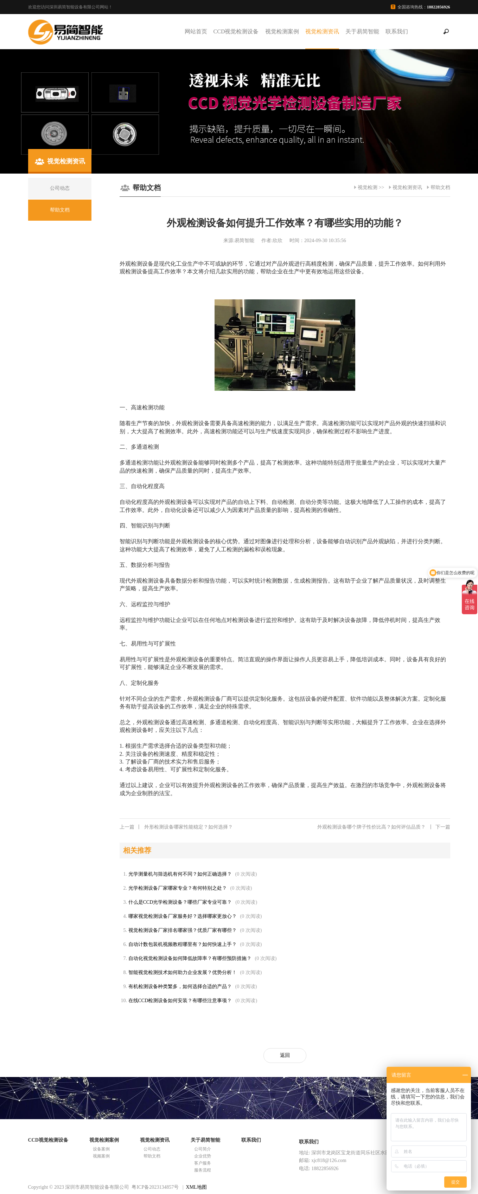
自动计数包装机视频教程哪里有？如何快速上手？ (182, 944)
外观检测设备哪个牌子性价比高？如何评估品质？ (383, 827)
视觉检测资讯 (322, 31)
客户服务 (202, 1163)
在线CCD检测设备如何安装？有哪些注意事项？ (180, 1000)
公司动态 (152, 1149)
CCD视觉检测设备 (236, 31)
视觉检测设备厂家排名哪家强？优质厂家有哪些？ (182, 930)
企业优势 (202, 1156)
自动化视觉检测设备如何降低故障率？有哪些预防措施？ (189, 958)
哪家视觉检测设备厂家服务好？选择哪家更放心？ (182, 916)
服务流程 (202, 1170)
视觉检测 (367, 187)
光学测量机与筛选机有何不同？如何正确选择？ (180, 874)
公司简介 (202, 1149)
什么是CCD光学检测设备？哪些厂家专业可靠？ (180, 902)
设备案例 (101, 1149)
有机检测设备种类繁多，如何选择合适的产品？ (180, 986)
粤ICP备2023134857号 (155, 1187)
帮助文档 (440, 187)
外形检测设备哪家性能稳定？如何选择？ (176, 827)
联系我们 (396, 31)
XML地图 (196, 1187)
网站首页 (196, 31)
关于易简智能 (362, 31)
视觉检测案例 (282, 31)
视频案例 (101, 1156)
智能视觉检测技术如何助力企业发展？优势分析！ (182, 972)
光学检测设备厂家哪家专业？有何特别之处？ (177, 888)
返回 (285, 1055)
